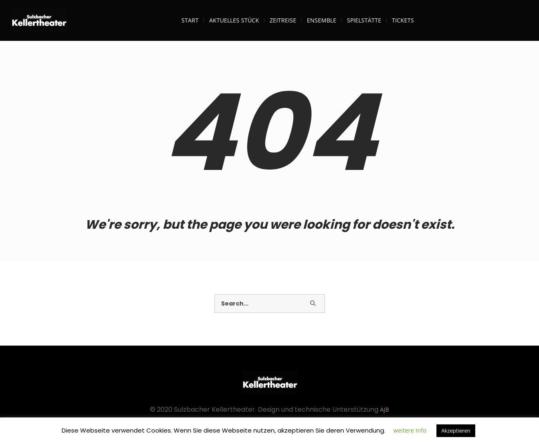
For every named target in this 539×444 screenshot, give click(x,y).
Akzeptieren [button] (455, 430)
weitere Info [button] (410, 430)
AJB (384, 409)
